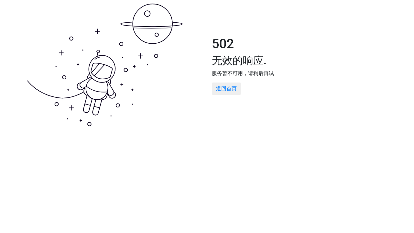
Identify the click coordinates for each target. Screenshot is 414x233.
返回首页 (226, 88)
